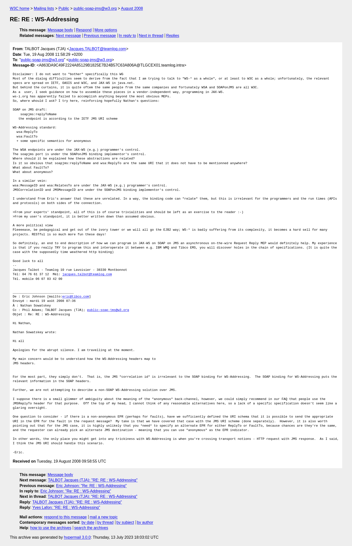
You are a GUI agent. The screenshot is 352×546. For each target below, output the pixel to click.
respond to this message (65, 517)
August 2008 (132, 8)
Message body (60, 30)
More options (106, 30)
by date (87, 522)
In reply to (127, 36)
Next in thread (151, 36)
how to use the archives (50, 528)
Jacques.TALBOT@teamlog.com (97, 49)
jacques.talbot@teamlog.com (87, 274)
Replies (172, 36)
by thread (105, 522)
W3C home (19, 8)
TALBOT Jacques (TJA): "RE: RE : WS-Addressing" (92, 480)
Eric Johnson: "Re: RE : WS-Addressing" (91, 486)
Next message (68, 36)
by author (145, 522)
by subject (125, 522)
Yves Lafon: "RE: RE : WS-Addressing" (66, 507)
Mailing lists (44, 8)
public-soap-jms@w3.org (95, 8)
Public (63, 8)
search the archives (91, 528)
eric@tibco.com (75, 297)
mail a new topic (104, 517)
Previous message (100, 36)
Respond (84, 30)
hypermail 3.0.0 (77, 537)
